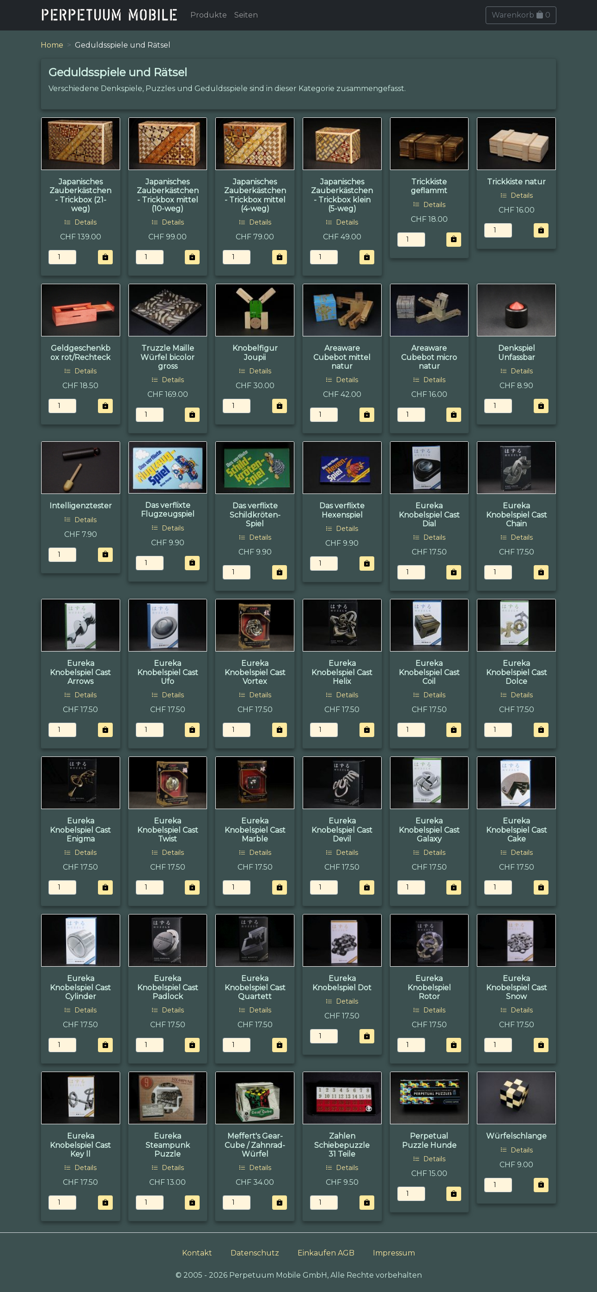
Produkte (208, 15)
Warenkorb (521, 15)
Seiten (246, 15)
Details (80, 222)
